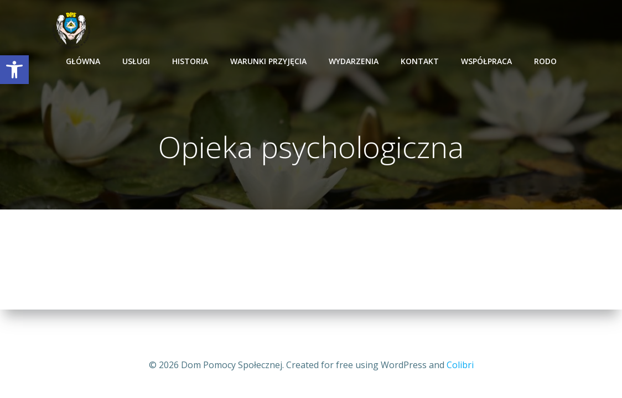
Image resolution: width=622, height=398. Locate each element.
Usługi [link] (136, 61)
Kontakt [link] (420, 61)
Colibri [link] (460, 365)
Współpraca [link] (486, 61)
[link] (14, 69)
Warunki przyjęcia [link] (268, 61)
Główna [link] (83, 61)
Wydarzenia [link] (354, 61)
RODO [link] (545, 61)
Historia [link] (190, 61)
